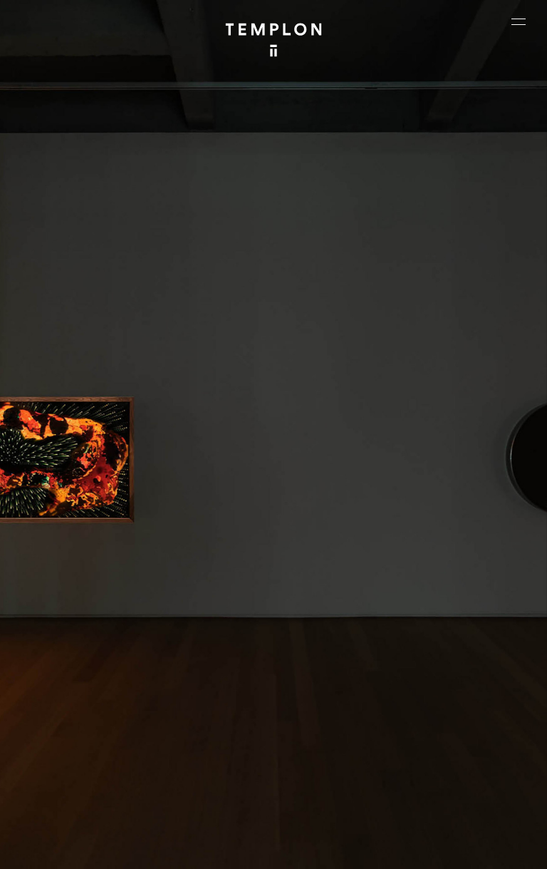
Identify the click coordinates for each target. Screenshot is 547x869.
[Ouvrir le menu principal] (518, 21)
